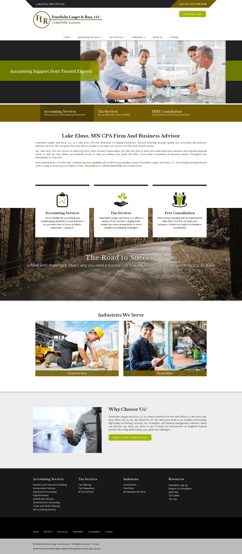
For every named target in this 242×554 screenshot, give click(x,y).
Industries (138, 37)
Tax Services (116, 37)
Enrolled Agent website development (64, 548)
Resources (63, 531)
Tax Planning (84, 484)
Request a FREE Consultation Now (130, 437)
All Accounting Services (44, 509)
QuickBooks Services (43, 498)
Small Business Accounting (46, 502)
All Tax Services (86, 491)
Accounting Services (89, 37)
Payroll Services (41, 495)
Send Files (174, 492)
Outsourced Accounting (44, 491)
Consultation (94, 531)
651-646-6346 (199, 3)
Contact (174, 37)
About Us (158, 37)
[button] (6, 71)
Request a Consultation (180, 488)
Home (66, 37)
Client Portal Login (192, 17)
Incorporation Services (44, 488)
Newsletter (78, 531)
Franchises (128, 488)
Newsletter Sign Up (178, 485)
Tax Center (174, 495)
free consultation (88, 165)
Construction (129, 484)
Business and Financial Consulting (50, 484)
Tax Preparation (86, 488)
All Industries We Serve (134, 491)
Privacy (95, 544)
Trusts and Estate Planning (46, 505)
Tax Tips (173, 499)
